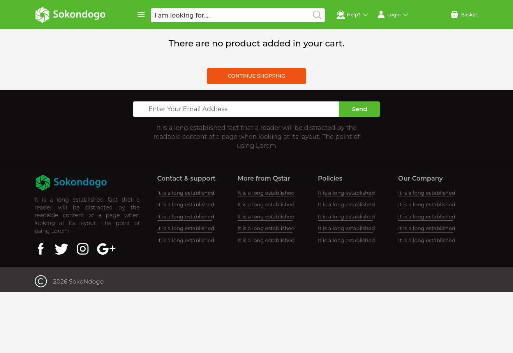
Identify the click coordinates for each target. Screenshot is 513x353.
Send (359, 109)
